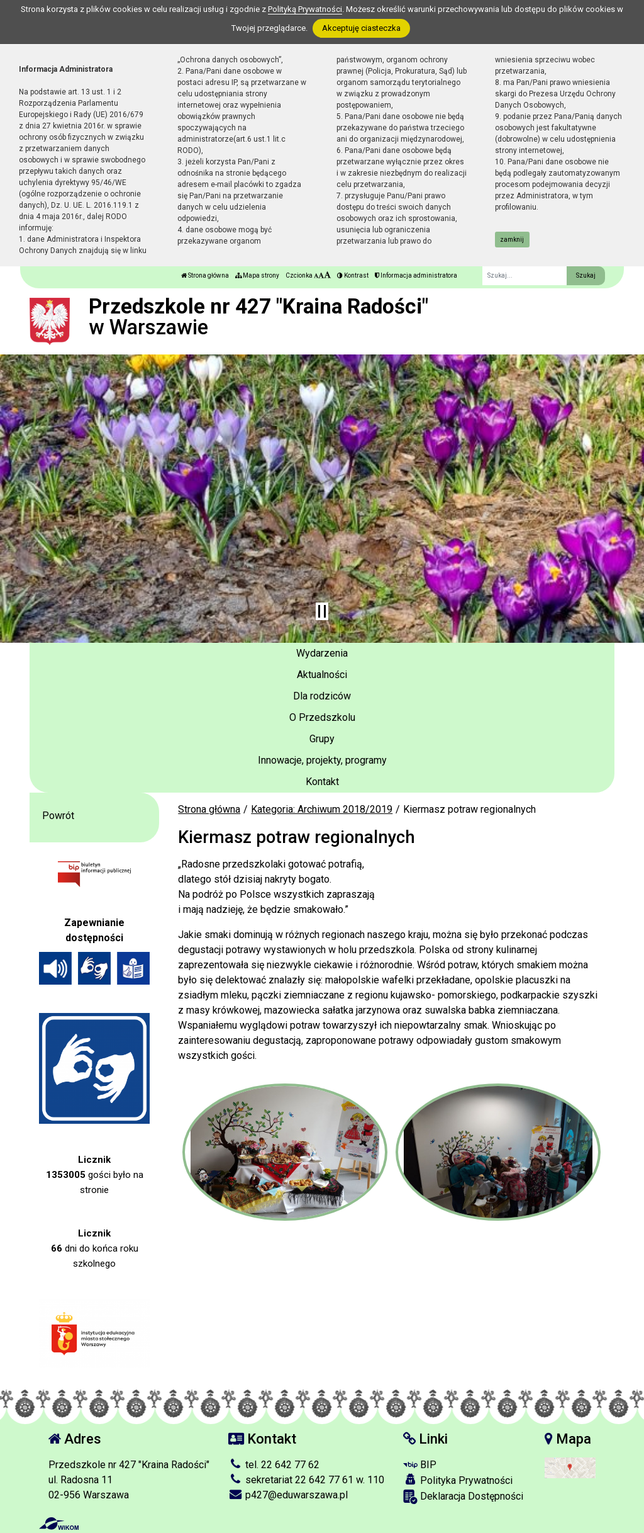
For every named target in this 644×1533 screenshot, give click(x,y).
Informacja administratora (416, 275)
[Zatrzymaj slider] (322, 611)
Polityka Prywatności (458, 1480)
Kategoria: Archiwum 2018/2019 (321, 809)
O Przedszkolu (322, 717)
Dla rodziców (322, 696)
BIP (419, 1465)
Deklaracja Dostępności (463, 1497)
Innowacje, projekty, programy (322, 760)
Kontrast (353, 275)
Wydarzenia (322, 653)
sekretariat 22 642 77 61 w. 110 (306, 1480)
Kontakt (322, 782)
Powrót (58, 816)
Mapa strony (257, 275)
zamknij (512, 239)
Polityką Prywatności (305, 9)
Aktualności (322, 675)
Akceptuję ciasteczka (361, 28)
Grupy (322, 739)
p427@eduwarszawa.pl (288, 1495)
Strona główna (205, 275)
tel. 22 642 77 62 (273, 1465)
